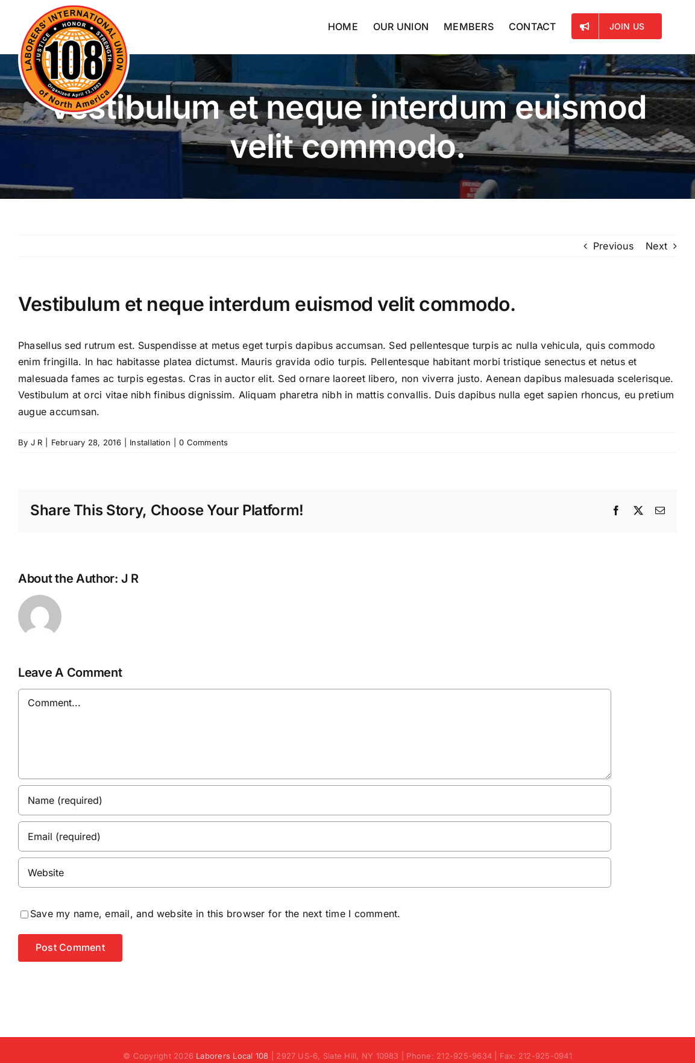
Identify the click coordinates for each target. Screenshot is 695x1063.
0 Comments (203, 442)
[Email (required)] (314, 836)
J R (37, 442)
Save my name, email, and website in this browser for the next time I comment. (215, 914)
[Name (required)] (314, 800)
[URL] (314, 873)
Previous (613, 246)
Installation (150, 442)
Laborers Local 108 (232, 1056)
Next (656, 246)
